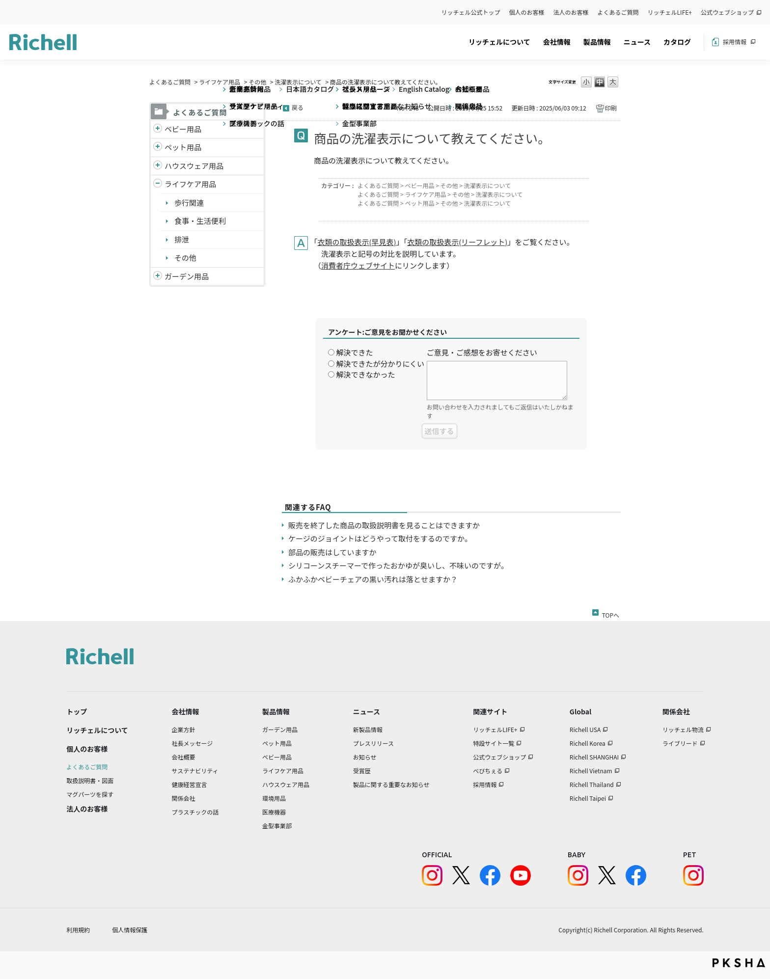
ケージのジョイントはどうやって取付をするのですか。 (380, 538)
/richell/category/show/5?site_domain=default (157, 129)
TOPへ (610, 613)
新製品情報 (368, 729)
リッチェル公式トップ (470, 12)
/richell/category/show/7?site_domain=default (157, 166)
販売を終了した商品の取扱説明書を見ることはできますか (384, 525)
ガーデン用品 (187, 276)
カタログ (677, 42)
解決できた (354, 352)
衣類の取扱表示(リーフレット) (457, 242)
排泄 (181, 239)
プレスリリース (373, 743)
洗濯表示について (298, 82)
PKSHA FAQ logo (739, 962)
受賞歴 (362, 770)
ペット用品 (183, 147)
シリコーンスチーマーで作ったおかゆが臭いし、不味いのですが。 (398, 565)
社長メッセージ (192, 743)
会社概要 (183, 757)
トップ (76, 711)
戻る (297, 107)
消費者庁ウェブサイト (358, 265)
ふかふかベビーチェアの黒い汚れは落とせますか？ (373, 579)
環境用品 (274, 798)
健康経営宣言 (189, 784)
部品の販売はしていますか (332, 552)
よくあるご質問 (618, 12)
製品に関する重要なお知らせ (391, 784)
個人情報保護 (129, 929)
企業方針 (183, 729)
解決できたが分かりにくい (380, 363)
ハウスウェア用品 (194, 166)
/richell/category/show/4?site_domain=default (157, 147)
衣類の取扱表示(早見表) (357, 242)
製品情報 (597, 42)
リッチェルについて (499, 42)
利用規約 (78, 929)
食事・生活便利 (200, 221)
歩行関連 (189, 202)
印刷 (611, 108)
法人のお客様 (571, 12)
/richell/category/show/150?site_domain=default (157, 276)
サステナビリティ (195, 770)
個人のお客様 (527, 12)
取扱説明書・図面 (89, 780)
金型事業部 (277, 825)
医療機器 (274, 812)
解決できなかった (365, 374)
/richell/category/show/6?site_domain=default (157, 184)
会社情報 (557, 42)
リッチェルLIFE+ (670, 12)
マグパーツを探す (89, 794)
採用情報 (734, 41)
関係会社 (183, 798)
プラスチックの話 (195, 812)
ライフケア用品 (219, 82)
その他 (257, 82)
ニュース (637, 42)
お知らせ (365, 757)
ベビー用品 (183, 129)
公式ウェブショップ (727, 12)
